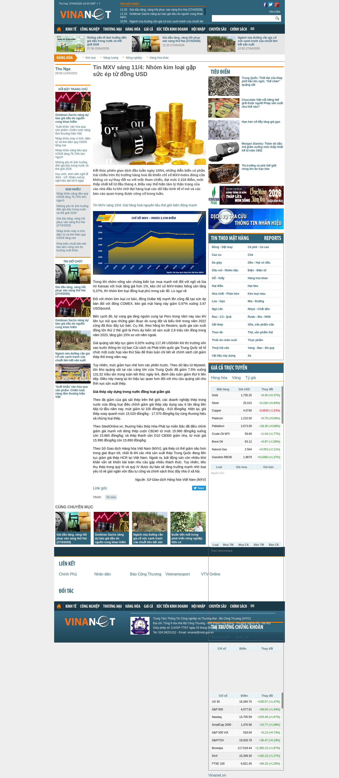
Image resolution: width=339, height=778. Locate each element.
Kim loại (90, 57)
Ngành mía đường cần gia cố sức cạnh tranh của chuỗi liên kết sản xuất (162, 23)
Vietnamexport (177, 574)
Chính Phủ (68, 574)
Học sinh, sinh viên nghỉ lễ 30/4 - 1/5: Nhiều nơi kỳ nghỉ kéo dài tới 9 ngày (71, 177)
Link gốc (100, 488)
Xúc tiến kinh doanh (172, 29)
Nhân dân (102, 574)
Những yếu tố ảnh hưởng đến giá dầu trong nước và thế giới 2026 (107, 41)
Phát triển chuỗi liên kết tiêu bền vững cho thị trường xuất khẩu (71, 247)
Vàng (236, 378)
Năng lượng (110, 57)
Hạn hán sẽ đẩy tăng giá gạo (261, 121)
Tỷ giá (251, 378)
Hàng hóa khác (159, 57)
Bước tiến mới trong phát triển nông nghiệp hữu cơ (187, 538)
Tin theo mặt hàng (230, 238)
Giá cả (148, 29)
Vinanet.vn (217, 775)
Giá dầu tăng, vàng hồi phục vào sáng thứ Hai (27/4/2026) (161, 9)
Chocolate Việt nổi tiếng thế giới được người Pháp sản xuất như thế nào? (262, 103)
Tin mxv (111, 497)
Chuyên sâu (217, 29)
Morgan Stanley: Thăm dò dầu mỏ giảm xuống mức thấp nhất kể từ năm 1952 (262, 147)
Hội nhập (198, 29)
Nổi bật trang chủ (73, 89)
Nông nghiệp (134, 57)
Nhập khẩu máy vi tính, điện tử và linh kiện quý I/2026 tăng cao (73, 142)
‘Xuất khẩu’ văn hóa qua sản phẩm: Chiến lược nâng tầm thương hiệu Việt (72, 130)
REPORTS (272, 238)
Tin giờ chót (129, 4)
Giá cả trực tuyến (229, 368)
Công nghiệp (90, 29)
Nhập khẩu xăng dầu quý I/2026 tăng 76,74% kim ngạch (71, 154)
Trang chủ (58, 29)
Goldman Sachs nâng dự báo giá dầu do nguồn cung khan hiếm (161, 15)
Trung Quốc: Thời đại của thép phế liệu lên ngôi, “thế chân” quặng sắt (262, 81)
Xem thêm (252, 29)
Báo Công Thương (145, 574)
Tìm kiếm (274, 11)
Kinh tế (71, 29)
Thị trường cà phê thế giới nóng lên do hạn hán (259, 167)
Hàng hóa (132, 29)
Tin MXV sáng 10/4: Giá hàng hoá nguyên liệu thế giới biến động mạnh (145, 205)
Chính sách (238, 29)
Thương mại (112, 29)
